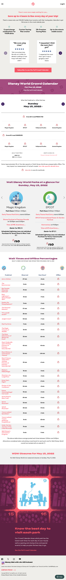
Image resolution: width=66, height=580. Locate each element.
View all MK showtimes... (16, 225)
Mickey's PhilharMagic (6, 370)
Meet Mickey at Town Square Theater (7, 353)
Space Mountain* (5, 402)
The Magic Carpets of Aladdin (5, 330)
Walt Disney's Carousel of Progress (6, 432)
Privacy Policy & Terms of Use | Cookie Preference (14, 575)
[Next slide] (64, 197)
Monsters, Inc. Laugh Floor (6, 376)
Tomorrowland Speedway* (6, 413)
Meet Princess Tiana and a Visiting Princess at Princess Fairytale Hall (6, 362)
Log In (62, 4)
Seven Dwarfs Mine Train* (6, 397)
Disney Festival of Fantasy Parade (16, 219)
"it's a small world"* (5, 313)
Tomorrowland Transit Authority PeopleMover (6, 419)
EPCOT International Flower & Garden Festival (50, 219)
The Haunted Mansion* (6, 308)
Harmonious (46, 225)
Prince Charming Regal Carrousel (7, 392)
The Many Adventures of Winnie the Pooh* (6, 337)
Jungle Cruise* (6, 319)
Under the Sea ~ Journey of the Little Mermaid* (7, 426)
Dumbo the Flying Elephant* (7, 303)
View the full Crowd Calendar (33, 90)
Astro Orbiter (6, 279)
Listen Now (9, 570)
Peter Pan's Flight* (5, 381)
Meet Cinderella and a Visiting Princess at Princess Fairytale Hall (7, 345)
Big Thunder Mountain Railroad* (6, 290)
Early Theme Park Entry (11, 214)
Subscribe (28, 170)
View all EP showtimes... (50, 228)
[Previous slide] (2, 197)
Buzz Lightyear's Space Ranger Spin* (6, 297)
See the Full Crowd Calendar (26, 550)
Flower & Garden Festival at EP (49, 155)
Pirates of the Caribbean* (6, 386)
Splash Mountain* (5, 407)
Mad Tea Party (6, 324)
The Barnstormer (6, 284)
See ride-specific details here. (49, 166)
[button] (60, 53)
